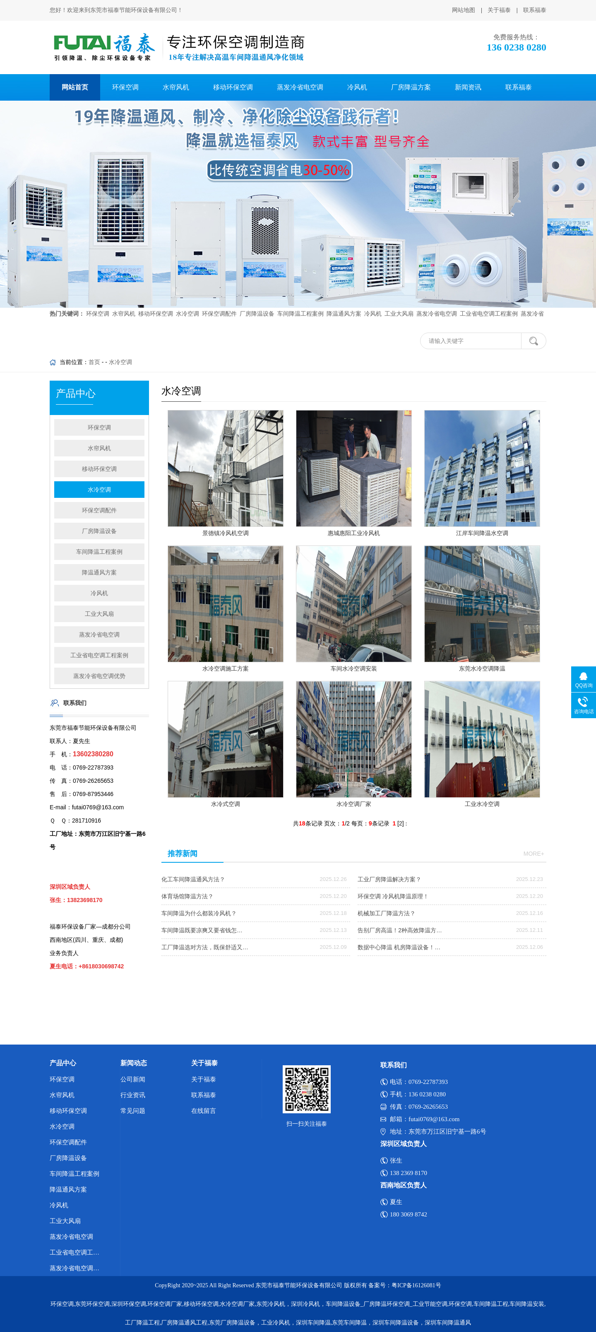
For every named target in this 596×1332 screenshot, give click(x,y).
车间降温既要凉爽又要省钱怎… (202, 930)
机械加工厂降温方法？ (387, 913)
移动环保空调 (233, 87)
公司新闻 (132, 1079)
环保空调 (125, 87)
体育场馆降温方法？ (187, 896)
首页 (94, 362)
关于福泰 (499, 10)
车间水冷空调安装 (354, 668)
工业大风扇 (398, 304)
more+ (534, 853)
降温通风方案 (343, 304)
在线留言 (203, 1111)
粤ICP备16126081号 (416, 1285)
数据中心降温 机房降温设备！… (399, 947)
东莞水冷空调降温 (482, 668)
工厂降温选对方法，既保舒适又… (204, 947)
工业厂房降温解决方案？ (389, 879)
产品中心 (63, 1063)
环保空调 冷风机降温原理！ (393, 896)
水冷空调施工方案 (225, 668)
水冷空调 (186, 304)
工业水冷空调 (482, 804)
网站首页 (75, 87)
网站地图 (463, 10)
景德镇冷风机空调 (225, 533)
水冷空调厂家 (353, 804)
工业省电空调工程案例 (488, 304)
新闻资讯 (468, 87)
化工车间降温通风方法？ (193, 879)
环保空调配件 (218, 304)
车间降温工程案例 (300, 304)
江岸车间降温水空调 (482, 533)
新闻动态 (133, 1063)
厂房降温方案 (411, 87)
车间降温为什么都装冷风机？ (199, 913)
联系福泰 (534, 10)
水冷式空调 (225, 804)
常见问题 (132, 1111)
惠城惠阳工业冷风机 (354, 533)
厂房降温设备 (256, 304)
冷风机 (357, 87)
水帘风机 (176, 87)
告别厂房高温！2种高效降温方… (400, 930)
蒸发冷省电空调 (300, 87)
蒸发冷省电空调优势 (99, 676)
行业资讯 (132, 1095)
